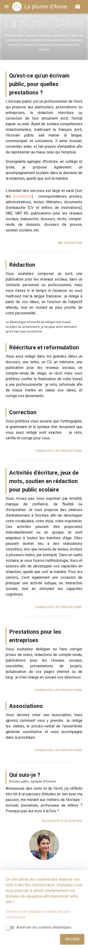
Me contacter (70, 243)
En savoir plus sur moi (62, 821)
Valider (72, 939)
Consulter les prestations (58, 451)
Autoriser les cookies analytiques (43, 927)
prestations (22, 196)
